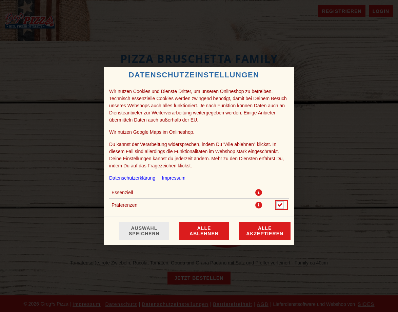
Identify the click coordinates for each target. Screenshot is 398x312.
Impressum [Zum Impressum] (173, 178)
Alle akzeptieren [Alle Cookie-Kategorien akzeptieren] (264, 230)
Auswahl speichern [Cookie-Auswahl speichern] (144, 230)
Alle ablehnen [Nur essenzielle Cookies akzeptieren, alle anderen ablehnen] (204, 230)
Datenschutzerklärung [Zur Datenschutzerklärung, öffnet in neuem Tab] (132, 178)
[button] (258, 192)
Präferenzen (124, 205)
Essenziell (122, 192)
